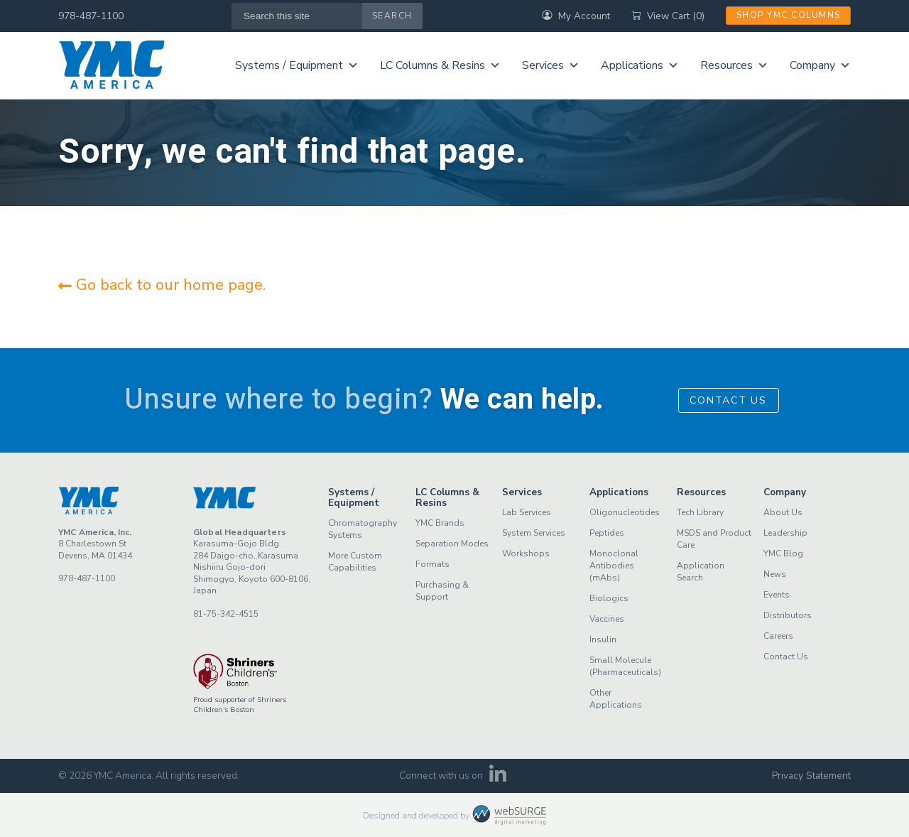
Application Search (700, 571)
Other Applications (615, 699)
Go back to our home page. (162, 285)
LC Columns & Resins (440, 65)
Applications (640, 65)
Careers (778, 636)
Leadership (785, 533)
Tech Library (700, 512)
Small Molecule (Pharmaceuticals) (625, 666)
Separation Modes (452, 543)
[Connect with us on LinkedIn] (498, 778)
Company (820, 65)
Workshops (526, 553)
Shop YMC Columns (788, 15)
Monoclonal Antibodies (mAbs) (613, 565)
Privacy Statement (811, 775)
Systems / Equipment (297, 65)
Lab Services (526, 512)
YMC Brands (439, 523)
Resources (734, 65)
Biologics (608, 598)
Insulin (602, 639)
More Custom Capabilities (355, 561)
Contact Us (728, 400)
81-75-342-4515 (225, 614)
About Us (782, 512)
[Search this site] (297, 16)
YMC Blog (783, 553)
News (774, 574)
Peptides (606, 533)
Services (550, 65)
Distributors (787, 615)
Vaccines (606, 619)
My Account (576, 16)
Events (776, 594)
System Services (533, 533)
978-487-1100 (91, 16)
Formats (432, 564)
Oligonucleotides (624, 512)
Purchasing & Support (442, 591)
